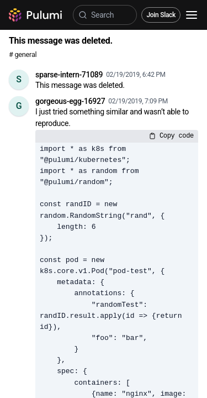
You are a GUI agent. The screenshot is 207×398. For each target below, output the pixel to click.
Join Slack (161, 15)
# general (22, 54)
